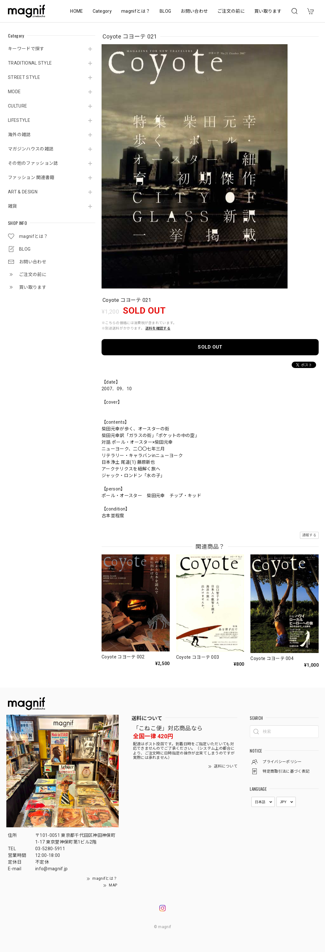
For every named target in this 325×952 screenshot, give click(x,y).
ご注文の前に (231, 11)
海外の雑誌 (19, 134)
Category (102, 11)
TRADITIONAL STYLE (30, 63)
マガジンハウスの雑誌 (30, 148)
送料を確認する (157, 328)
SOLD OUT (210, 347)
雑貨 (12, 206)
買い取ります (268, 11)
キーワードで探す (26, 48)
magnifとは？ (135, 11)
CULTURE (17, 105)
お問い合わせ (194, 11)
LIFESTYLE (19, 120)
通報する (309, 535)
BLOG (165, 11)
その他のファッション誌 (33, 163)
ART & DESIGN (22, 191)
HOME (76, 11)
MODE (14, 91)
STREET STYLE (24, 77)
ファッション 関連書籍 (31, 177)
